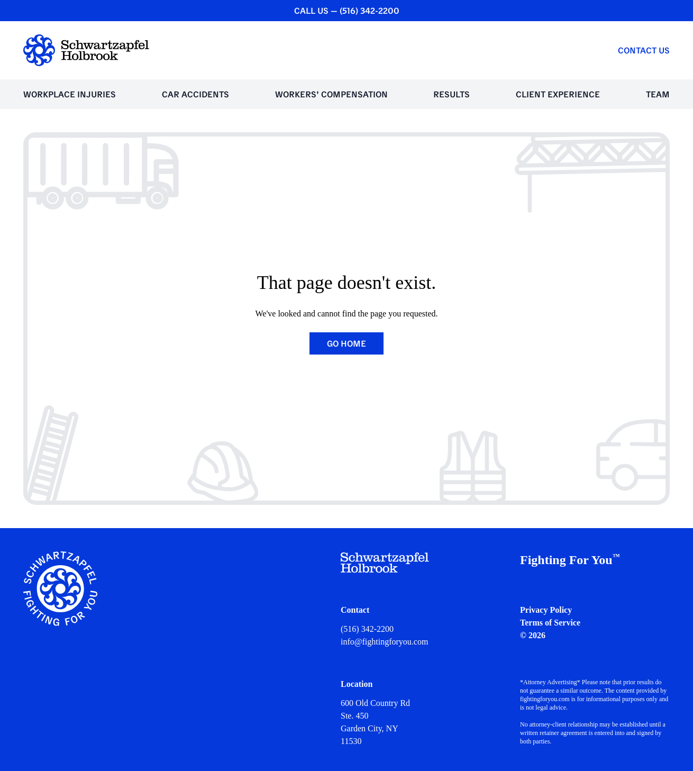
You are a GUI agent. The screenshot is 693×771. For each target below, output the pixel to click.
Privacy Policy (546, 609)
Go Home (346, 343)
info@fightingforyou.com (384, 641)
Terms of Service (550, 622)
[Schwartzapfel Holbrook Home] (86, 50)
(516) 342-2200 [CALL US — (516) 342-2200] (369, 10)
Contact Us (644, 50)
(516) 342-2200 (367, 628)
